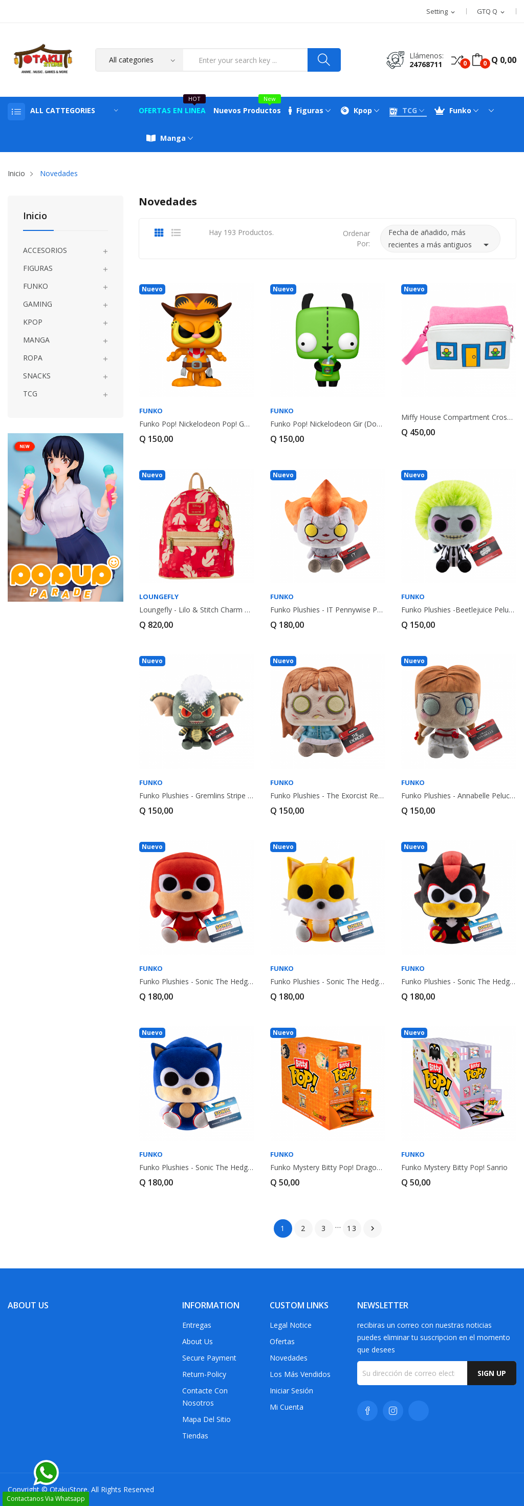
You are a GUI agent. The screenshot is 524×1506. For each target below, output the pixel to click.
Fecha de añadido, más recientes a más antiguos (440, 239)
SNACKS (37, 375)
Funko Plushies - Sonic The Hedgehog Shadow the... (458, 981)
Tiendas (195, 1435)
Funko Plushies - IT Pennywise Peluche (327, 609)
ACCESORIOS (45, 250)
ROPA (32, 358)
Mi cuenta (286, 1407)
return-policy (204, 1374)
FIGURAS (38, 268)
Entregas (196, 1325)
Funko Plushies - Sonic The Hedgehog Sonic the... (196, 1167)
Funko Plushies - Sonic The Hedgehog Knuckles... (196, 981)
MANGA (36, 340)
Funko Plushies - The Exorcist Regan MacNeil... (327, 795)
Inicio (35, 216)
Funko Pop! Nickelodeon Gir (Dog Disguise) (327, 424)
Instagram (393, 1411)
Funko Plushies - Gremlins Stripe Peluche (196, 795)
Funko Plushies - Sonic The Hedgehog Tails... (327, 981)
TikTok (418, 1411)
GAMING (37, 304)
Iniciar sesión (291, 1390)
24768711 (425, 64)
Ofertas (282, 1341)
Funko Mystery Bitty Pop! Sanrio (454, 1167)
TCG (30, 393)
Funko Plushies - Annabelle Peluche (458, 795)
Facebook (367, 1411)
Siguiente (372, 1228)
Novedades (289, 1358)
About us (197, 1341)
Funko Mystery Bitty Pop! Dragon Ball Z (327, 1167)
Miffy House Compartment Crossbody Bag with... (458, 417)
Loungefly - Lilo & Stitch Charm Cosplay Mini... (196, 609)
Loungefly (159, 596)
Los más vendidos (300, 1374)
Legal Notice (291, 1325)
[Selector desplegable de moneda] (491, 12)
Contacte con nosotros (205, 1397)
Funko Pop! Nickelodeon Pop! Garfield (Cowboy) (196, 424)
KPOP (32, 322)
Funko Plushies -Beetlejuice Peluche (458, 609)
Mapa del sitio (206, 1419)
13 (352, 1228)
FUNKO (35, 286)
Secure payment (209, 1358)
